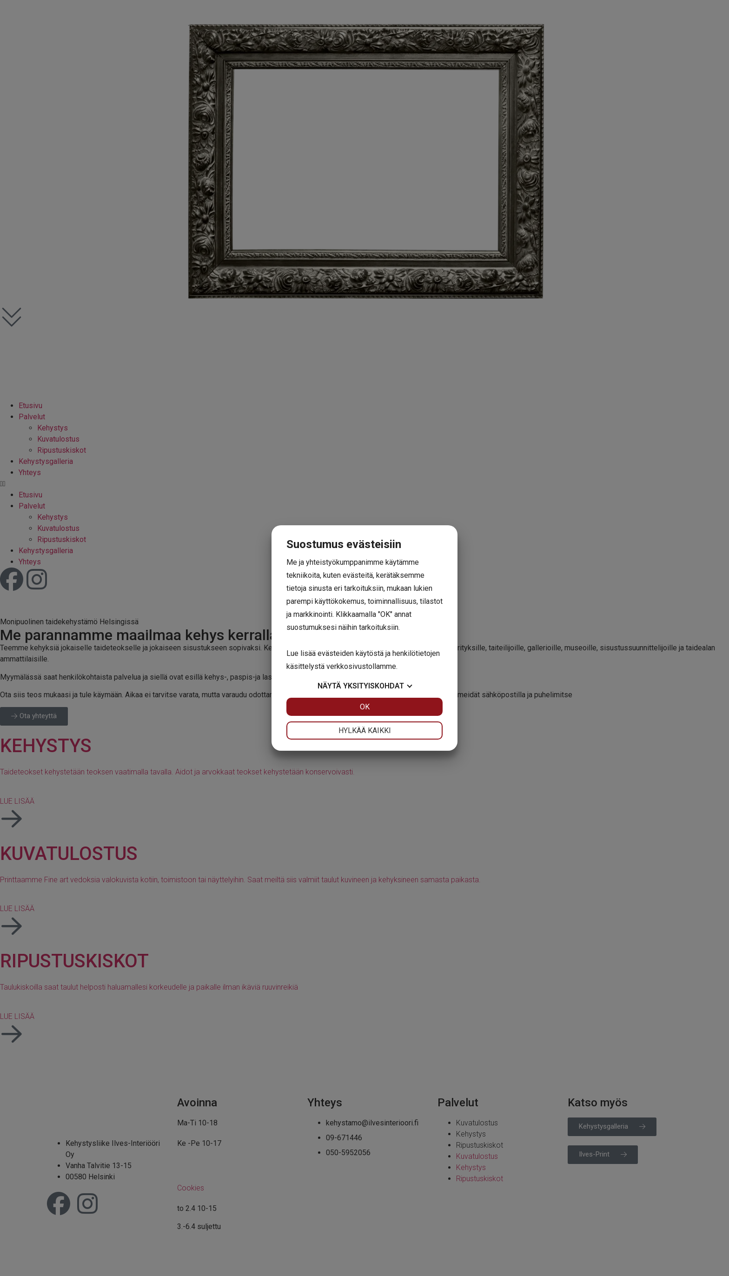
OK (365, 706)
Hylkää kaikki (364, 730)
